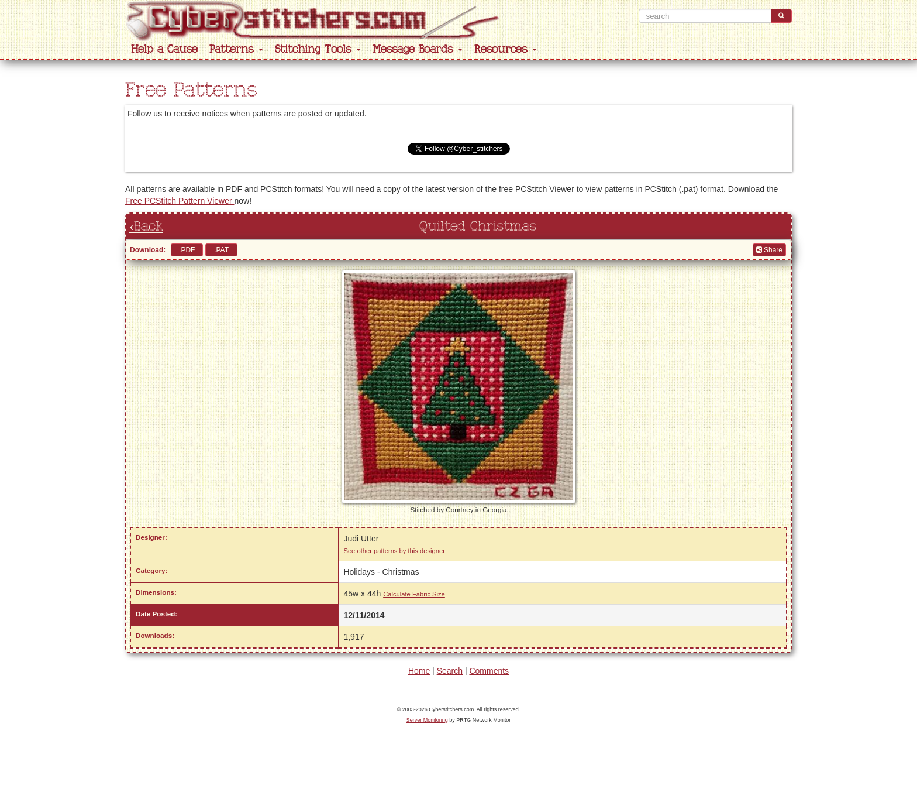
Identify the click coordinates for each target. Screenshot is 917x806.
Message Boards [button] (418, 49)
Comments (489, 670)
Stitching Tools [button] (318, 49)
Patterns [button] (236, 49)
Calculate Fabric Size (414, 594)
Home (419, 670)
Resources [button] (505, 49)
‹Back (146, 226)
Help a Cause (164, 49)
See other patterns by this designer (394, 550)
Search (450, 670)
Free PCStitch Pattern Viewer (179, 200)
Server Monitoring (427, 720)
